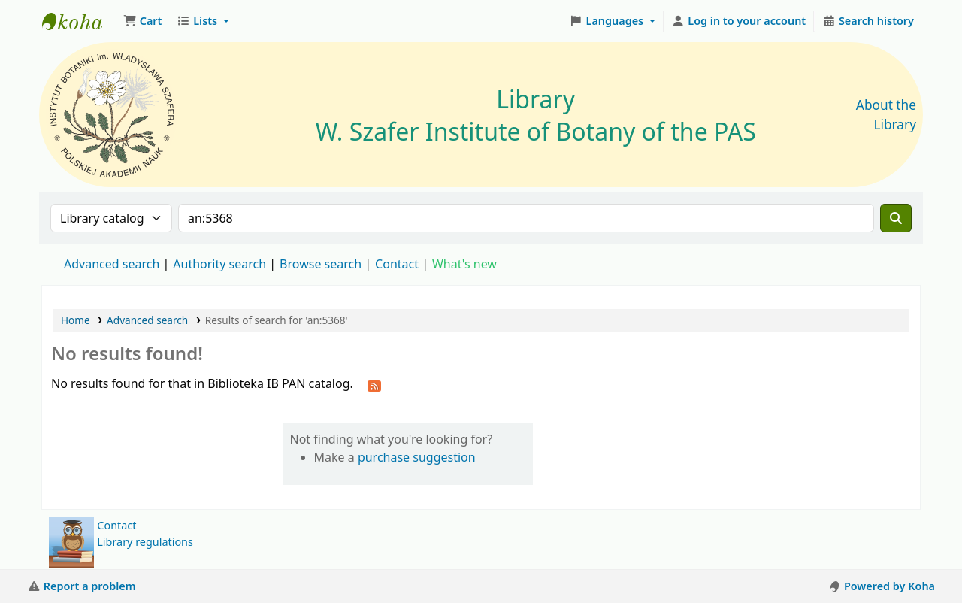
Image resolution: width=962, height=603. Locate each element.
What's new (464, 264)
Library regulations (145, 542)
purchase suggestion (417, 457)
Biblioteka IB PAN (79, 21)
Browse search (321, 264)
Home (75, 320)
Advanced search (111, 264)
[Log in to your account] (739, 21)
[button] (142, 21)
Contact (116, 525)
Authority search (219, 264)
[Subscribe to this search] (374, 385)
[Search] (896, 218)
